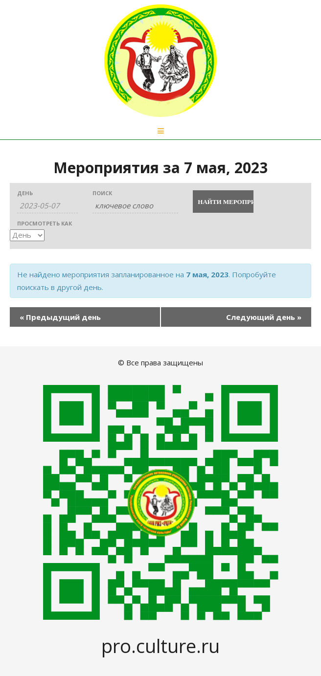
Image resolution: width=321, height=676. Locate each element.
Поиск (102, 193)
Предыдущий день (60, 317)
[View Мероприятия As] (27, 235)
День (25, 193)
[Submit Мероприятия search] (223, 201)
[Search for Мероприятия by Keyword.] (135, 205)
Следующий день (263, 317)
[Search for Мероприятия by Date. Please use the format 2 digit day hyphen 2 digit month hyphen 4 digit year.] (47, 205)
